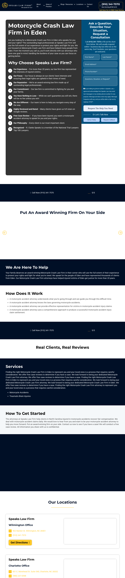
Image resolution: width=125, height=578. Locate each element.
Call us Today (91, 120)
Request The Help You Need (100, 108)
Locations (79, 4)
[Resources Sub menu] (74, 4)
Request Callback (109, 120)
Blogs (63, 4)
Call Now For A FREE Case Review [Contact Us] (111, 10)
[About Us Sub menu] (44, 5)
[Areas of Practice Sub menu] (59, 5)
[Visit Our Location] (27, 530)
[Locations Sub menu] (85, 4)
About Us (38, 5)
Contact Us (89, 5)
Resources (69, 4)
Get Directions (20, 542)
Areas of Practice (49, 5)
